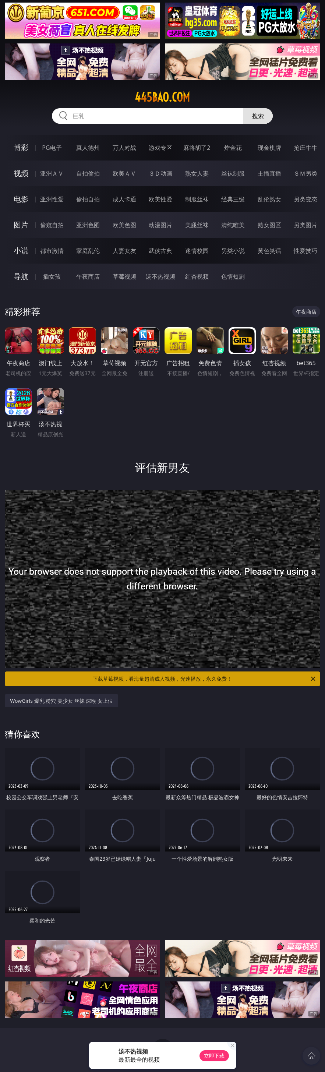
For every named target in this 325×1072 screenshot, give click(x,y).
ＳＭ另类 (305, 173)
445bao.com (162, 97)
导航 (21, 276)
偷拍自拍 (88, 199)
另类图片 (305, 225)
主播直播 (269, 173)
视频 (21, 173)
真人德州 (88, 148)
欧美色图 (124, 225)
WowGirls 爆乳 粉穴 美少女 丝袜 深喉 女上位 (61, 700)
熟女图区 (269, 225)
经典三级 (233, 199)
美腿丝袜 (197, 225)
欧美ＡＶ (124, 173)
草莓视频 (124, 276)
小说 (21, 250)
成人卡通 (124, 199)
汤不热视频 (160, 276)
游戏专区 (160, 148)
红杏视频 (197, 276)
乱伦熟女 (269, 199)
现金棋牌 (269, 148)
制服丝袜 (197, 199)
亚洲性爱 (52, 199)
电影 (21, 199)
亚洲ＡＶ (52, 173)
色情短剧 (233, 276)
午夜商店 (88, 276)
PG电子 (51, 148)
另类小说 (233, 251)
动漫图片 (160, 225)
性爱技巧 (305, 251)
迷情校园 (197, 251)
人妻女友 (124, 251)
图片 (21, 225)
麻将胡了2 (196, 148)
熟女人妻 (197, 173)
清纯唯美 (233, 225)
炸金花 (233, 148)
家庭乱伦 (88, 251)
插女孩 (52, 276)
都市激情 (52, 251)
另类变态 (305, 199)
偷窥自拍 (52, 225)
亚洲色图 (88, 225)
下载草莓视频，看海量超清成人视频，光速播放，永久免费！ (204, 678)
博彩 (21, 147)
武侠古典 (160, 251)
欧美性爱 (160, 199)
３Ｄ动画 (160, 173)
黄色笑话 (269, 251)
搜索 (258, 116)
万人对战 (124, 148)
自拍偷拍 (88, 173)
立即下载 (214, 1055)
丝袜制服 (233, 173)
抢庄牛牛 (305, 148)
